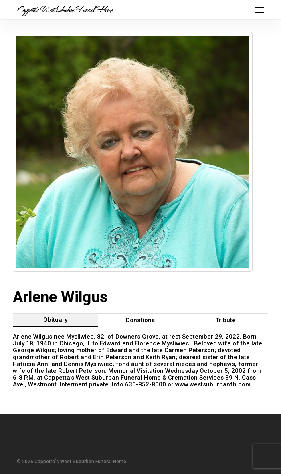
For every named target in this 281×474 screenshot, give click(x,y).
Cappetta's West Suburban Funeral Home (65, 9)
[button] (259, 10)
